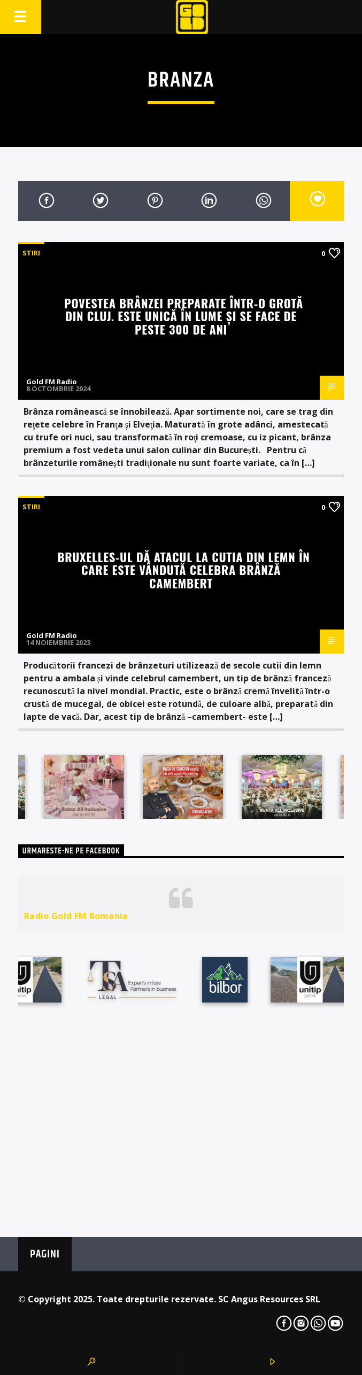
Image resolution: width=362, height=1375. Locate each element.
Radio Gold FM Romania (76, 916)
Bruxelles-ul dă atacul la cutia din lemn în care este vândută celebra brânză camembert (183, 570)
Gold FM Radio (51, 381)
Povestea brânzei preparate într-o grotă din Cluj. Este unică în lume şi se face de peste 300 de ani (183, 316)
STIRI (31, 253)
